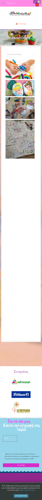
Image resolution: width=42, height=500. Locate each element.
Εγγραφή (21, 465)
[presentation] (17, 447)
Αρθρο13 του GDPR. (28, 458)
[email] (10, 438)
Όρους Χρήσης (19, 454)
